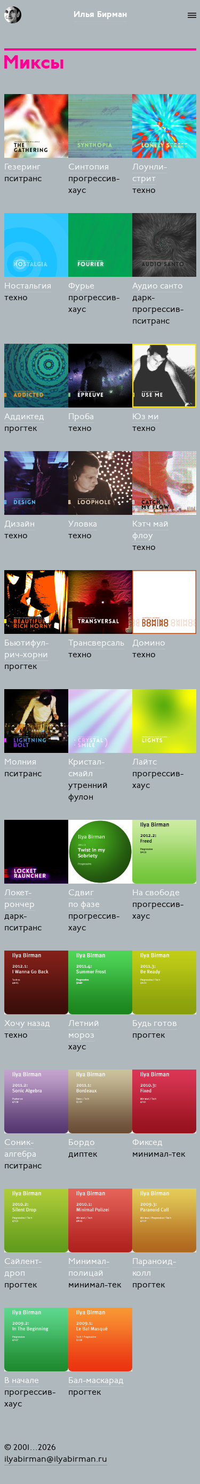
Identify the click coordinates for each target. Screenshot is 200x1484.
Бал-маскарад (96, 1380)
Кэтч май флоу (150, 529)
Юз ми (145, 416)
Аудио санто (157, 286)
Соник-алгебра (20, 1148)
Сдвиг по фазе (84, 898)
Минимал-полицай (88, 1267)
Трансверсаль (96, 643)
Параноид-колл (154, 1267)
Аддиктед (24, 416)
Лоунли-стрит (149, 172)
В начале (21, 1380)
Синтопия (88, 167)
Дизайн (19, 524)
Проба (81, 416)
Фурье (81, 286)
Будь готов (154, 1023)
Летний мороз (83, 1029)
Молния (20, 762)
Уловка (82, 524)
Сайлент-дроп (23, 1267)
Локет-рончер (19, 898)
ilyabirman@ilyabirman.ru (55, 1459)
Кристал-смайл (86, 767)
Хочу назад (27, 1023)
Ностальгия (27, 286)
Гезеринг (22, 167)
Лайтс (144, 762)
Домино (148, 643)
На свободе (156, 892)
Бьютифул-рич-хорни (26, 648)
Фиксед (147, 1142)
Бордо (81, 1142)
